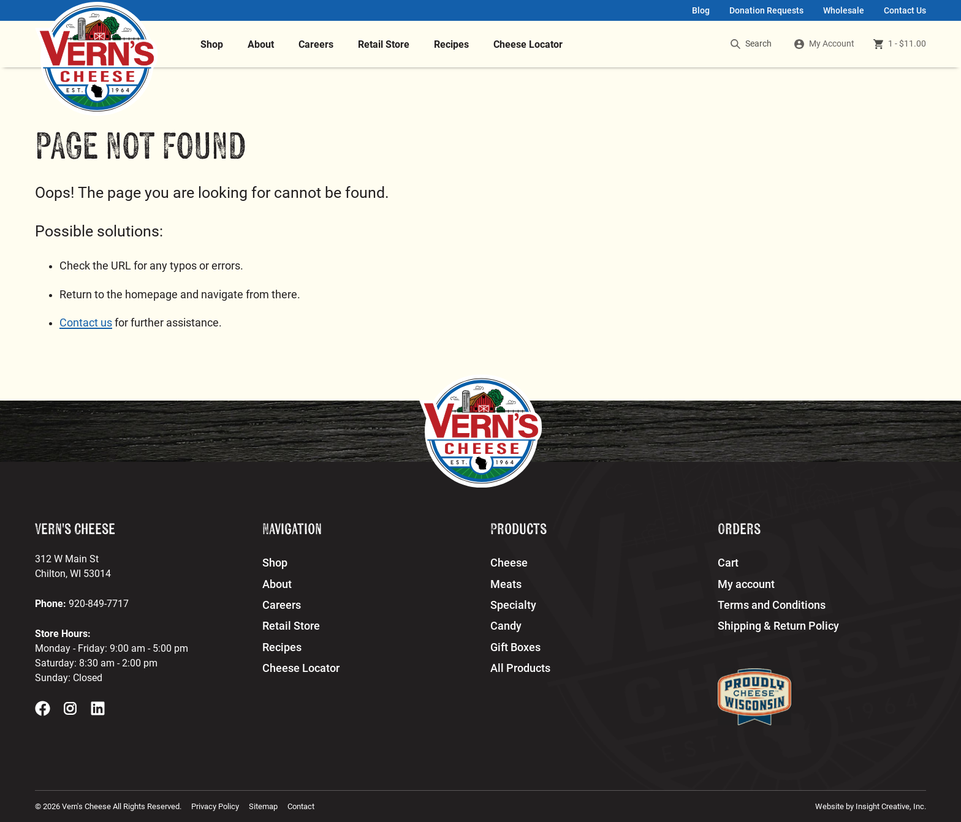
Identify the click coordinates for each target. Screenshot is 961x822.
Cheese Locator (528, 44)
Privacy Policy (215, 806)
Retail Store (383, 44)
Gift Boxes (515, 647)
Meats (506, 584)
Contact (300, 806)
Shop (211, 44)
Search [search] (751, 44)
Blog (701, 11)
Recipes (451, 44)
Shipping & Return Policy (778, 626)
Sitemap (263, 806)
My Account (831, 44)
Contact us (85, 323)
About (261, 44)
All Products (520, 668)
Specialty (513, 605)
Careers (315, 44)
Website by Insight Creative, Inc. (870, 806)
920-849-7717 (99, 603)
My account (746, 584)
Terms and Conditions (772, 605)
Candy (506, 626)
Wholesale (843, 11)
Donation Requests (766, 11)
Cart (728, 563)
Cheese (509, 563)
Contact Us (905, 11)
